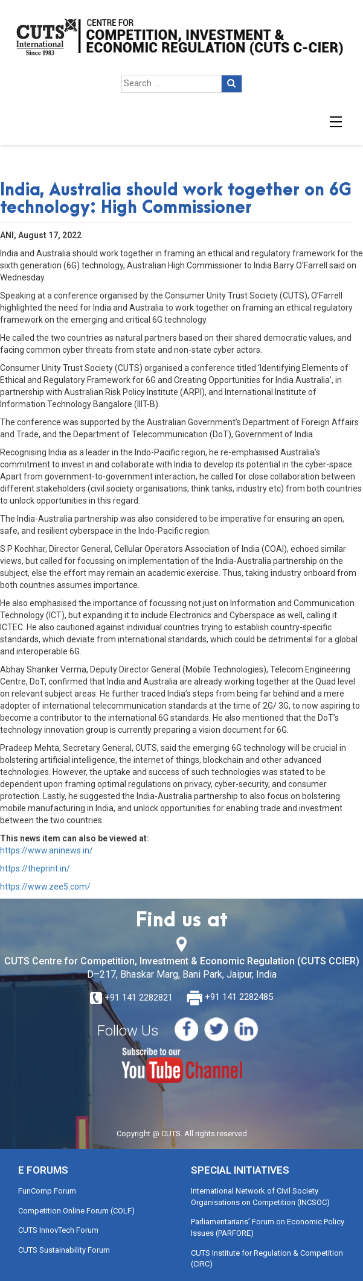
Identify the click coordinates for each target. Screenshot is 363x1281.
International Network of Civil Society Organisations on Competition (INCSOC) (260, 1196)
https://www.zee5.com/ (45, 886)
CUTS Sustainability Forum (64, 1249)
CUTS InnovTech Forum (58, 1230)
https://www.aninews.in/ (46, 850)
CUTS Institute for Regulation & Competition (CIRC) (267, 1258)
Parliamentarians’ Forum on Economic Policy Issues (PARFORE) (267, 1227)
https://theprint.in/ (35, 868)
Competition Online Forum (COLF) (76, 1210)
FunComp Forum (47, 1190)
